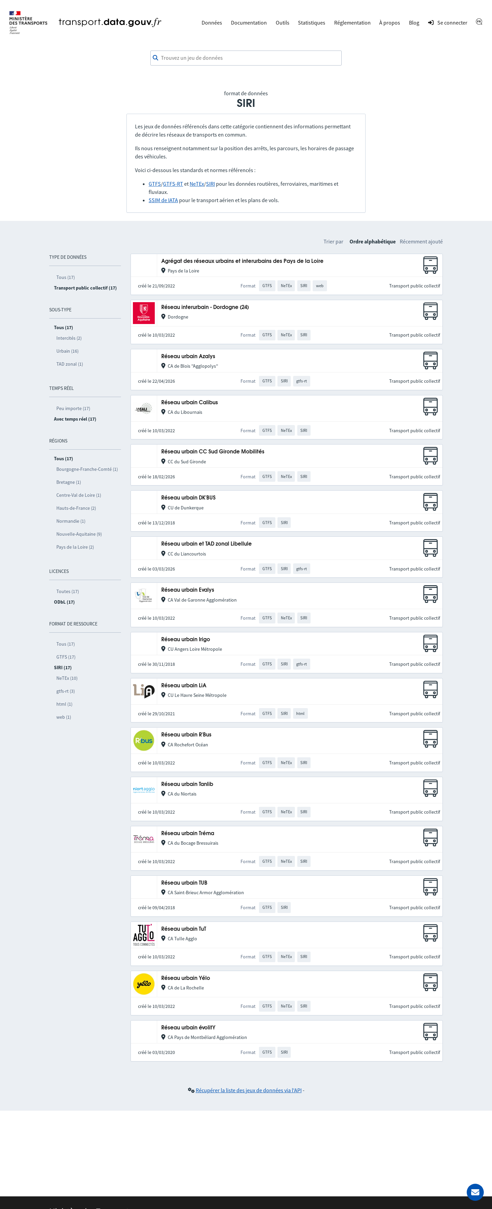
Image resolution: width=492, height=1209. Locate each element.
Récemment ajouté (421, 241)
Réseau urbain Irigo (185, 639)
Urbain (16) (67, 351)
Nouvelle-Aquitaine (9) (79, 534)
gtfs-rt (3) (65, 691)
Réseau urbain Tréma (187, 833)
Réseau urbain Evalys (187, 590)
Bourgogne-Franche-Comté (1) (87, 469)
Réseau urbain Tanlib (187, 784)
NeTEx (197, 183)
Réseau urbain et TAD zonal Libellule (206, 544)
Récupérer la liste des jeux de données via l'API (249, 1090)
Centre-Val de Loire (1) (78, 495)
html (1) (64, 704)
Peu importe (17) (73, 408)
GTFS (155, 183)
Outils (282, 22)
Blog (414, 22)
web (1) (63, 717)
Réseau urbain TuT (183, 929)
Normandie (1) (70, 521)
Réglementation (352, 22)
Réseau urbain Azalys (188, 356)
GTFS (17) (66, 657)
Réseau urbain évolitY (188, 1027)
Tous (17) (65, 277)
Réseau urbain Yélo (185, 978)
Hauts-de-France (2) (76, 508)
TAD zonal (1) (69, 364)
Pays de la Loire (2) (75, 547)
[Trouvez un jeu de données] (246, 58)
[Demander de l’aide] (475, 1192)
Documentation (249, 22)
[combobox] (246, 58)
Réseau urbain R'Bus (186, 734)
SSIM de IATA (163, 200)
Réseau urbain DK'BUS (188, 498)
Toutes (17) (67, 591)
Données (212, 22)
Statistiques (311, 22)
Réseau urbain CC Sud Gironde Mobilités (212, 451)
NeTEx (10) (67, 678)
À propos (389, 22)
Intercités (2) (69, 338)
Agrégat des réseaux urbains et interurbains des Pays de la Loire (242, 261)
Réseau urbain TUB (184, 883)
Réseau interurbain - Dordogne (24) (205, 307)
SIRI (210, 183)
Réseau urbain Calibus (189, 402)
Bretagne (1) (68, 482)
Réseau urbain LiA (183, 685)
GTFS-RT (173, 183)
